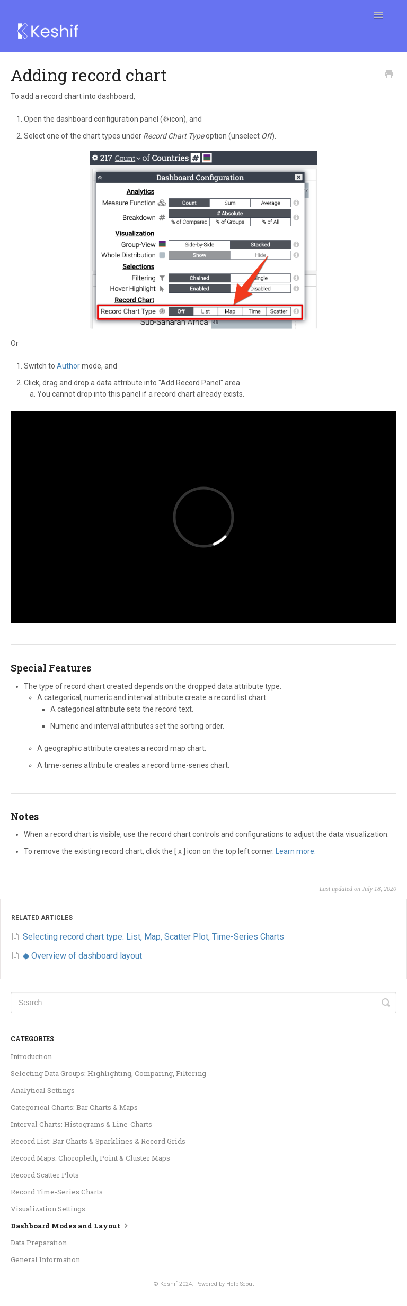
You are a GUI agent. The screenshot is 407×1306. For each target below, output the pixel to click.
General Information (45, 1259)
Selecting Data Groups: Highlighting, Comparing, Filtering (108, 1073)
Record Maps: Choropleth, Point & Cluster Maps (90, 1158)
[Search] (203, 1002)
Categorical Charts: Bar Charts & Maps (74, 1107)
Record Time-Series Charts (57, 1192)
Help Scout (240, 1284)
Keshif (169, 1284)
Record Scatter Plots (45, 1175)
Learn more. (296, 851)
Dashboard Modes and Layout (70, 1225)
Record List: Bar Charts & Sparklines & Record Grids (98, 1141)
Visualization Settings (48, 1208)
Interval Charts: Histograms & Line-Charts (81, 1124)
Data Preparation (39, 1242)
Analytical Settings (43, 1090)
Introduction (31, 1056)
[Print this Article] (389, 75)
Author (68, 366)
